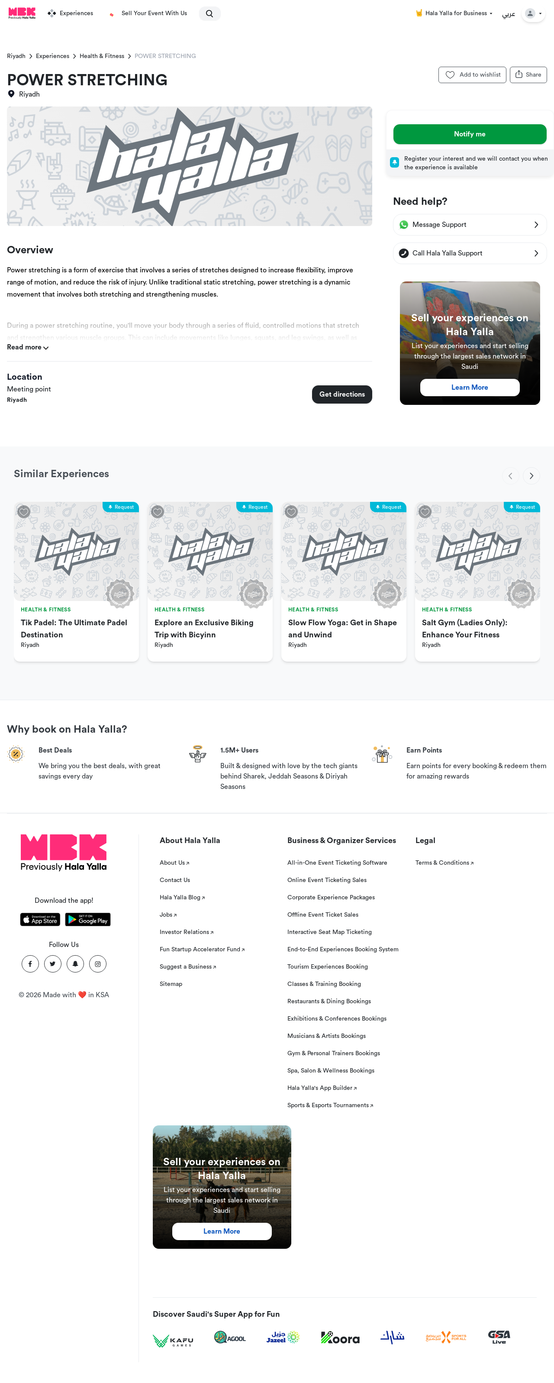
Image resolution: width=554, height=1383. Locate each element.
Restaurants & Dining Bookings (329, 1001)
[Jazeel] (283, 1337)
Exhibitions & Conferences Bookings (337, 1019)
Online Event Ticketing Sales (327, 880)
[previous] (510, 476)
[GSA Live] (499, 1337)
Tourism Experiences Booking (327, 967)
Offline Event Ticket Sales (322, 915)
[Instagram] (97, 964)
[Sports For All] (446, 1337)
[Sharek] (392, 1337)
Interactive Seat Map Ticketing (329, 932)
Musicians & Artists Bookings (326, 1036)
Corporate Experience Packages (331, 898)
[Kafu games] (173, 1341)
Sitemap (171, 984)
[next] (531, 476)
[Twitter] (52, 964)
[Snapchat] (75, 964)
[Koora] (340, 1337)
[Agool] (230, 1337)
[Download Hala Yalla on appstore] (40, 921)
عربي (508, 13)
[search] (206, 13)
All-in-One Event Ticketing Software (337, 863)
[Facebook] (30, 964)
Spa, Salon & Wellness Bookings (330, 1071)
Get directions (342, 394)
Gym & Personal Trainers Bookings (333, 1053)
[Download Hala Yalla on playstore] (88, 921)
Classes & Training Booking (324, 984)
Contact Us (175, 880)
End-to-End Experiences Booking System (343, 950)
